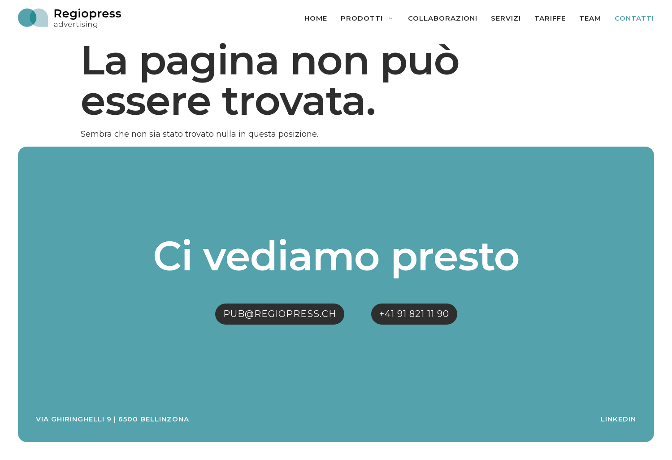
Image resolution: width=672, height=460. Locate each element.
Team (590, 18)
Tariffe (550, 18)
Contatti (634, 18)
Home (315, 18)
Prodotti (368, 18)
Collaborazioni (442, 18)
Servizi (506, 18)
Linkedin (618, 419)
